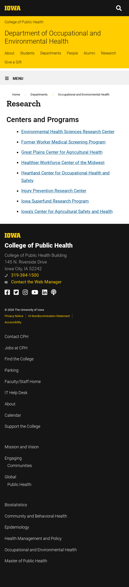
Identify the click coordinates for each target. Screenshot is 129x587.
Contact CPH (16, 336)
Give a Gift (13, 62)
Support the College (22, 426)
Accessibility (13, 322)
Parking (11, 370)
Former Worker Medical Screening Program (63, 142)
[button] (119, 8)
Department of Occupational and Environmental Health (53, 37)
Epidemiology (17, 527)
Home (16, 94)
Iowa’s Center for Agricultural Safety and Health (67, 211)
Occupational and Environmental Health (83, 94)
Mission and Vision (22, 447)
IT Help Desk (16, 392)
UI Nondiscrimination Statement (49, 316)
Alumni (89, 53)
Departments (50, 53)
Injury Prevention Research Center (53, 191)
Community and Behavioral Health (36, 516)
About (9, 53)
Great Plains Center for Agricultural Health (61, 152)
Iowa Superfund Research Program (55, 201)
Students (27, 53)
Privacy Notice (14, 316)
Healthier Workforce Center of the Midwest (62, 162)
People (72, 53)
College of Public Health (24, 22)
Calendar (13, 415)
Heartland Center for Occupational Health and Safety (65, 176)
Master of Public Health (26, 561)
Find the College (19, 359)
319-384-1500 (22, 275)
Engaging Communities (18, 462)
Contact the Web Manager (33, 282)
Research (108, 53)
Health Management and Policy (33, 538)
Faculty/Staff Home (23, 381)
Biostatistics (16, 505)
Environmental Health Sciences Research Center (67, 131)
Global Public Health (18, 481)
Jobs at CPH (16, 348)
